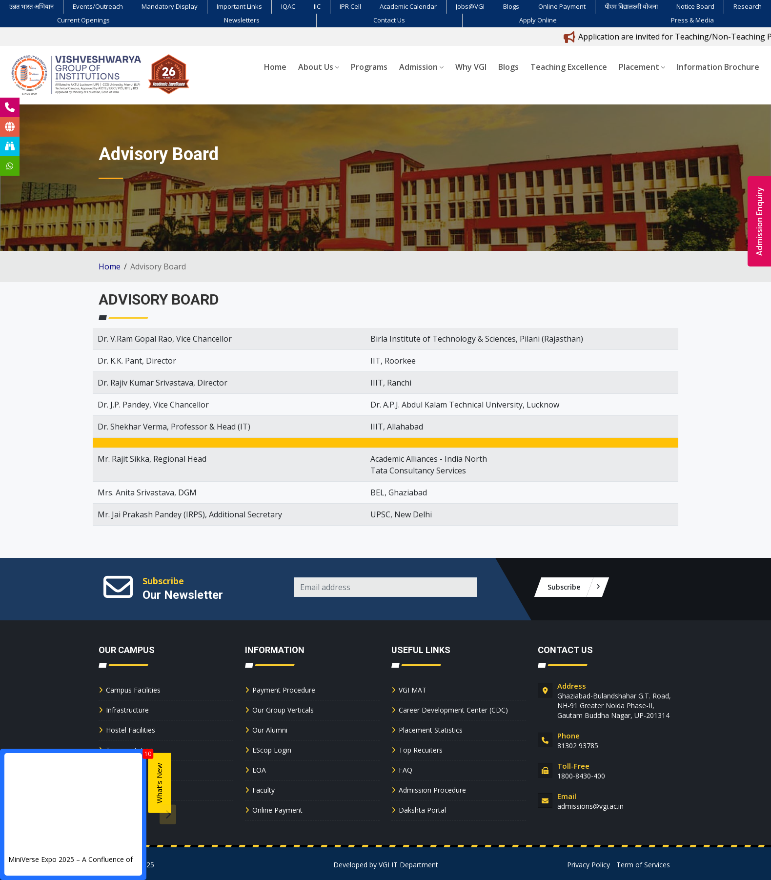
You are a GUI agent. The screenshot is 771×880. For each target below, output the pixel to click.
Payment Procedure (283, 690)
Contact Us (389, 20)
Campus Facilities (133, 690)
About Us (318, 66)
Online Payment (562, 6)
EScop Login (271, 750)
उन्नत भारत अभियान (31, 6)
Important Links (239, 6)
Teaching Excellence (568, 66)
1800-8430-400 (581, 775)
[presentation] (168, 814)
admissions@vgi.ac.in (590, 806)
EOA (259, 770)
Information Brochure (718, 66)
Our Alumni (269, 730)
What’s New (159, 783)
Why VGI (471, 66)
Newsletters (242, 20)
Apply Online (538, 20)
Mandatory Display (170, 6)
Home (275, 66)
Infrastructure (127, 710)
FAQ (405, 770)
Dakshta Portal (422, 810)
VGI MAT (412, 690)
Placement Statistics (431, 730)
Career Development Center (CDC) (453, 710)
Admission (421, 66)
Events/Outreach (98, 6)
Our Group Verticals (283, 710)
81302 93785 (577, 745)
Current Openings (83, 20)
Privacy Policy (588, 864)
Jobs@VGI (470, 6)
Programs (369, 66)
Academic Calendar (408, 6)
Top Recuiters (421, 750)
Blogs (511, 6)
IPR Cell (350, 6)
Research (747, 6)
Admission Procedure (432, 790)
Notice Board (695, 6)
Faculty (263, 790)
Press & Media (692, 20)
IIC (317, 6)
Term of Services (643, 864)
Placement (642, 66)
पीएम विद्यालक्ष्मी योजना (631, 6)
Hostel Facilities (130, 730)
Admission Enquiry (759, 221)
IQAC (288, 6)
